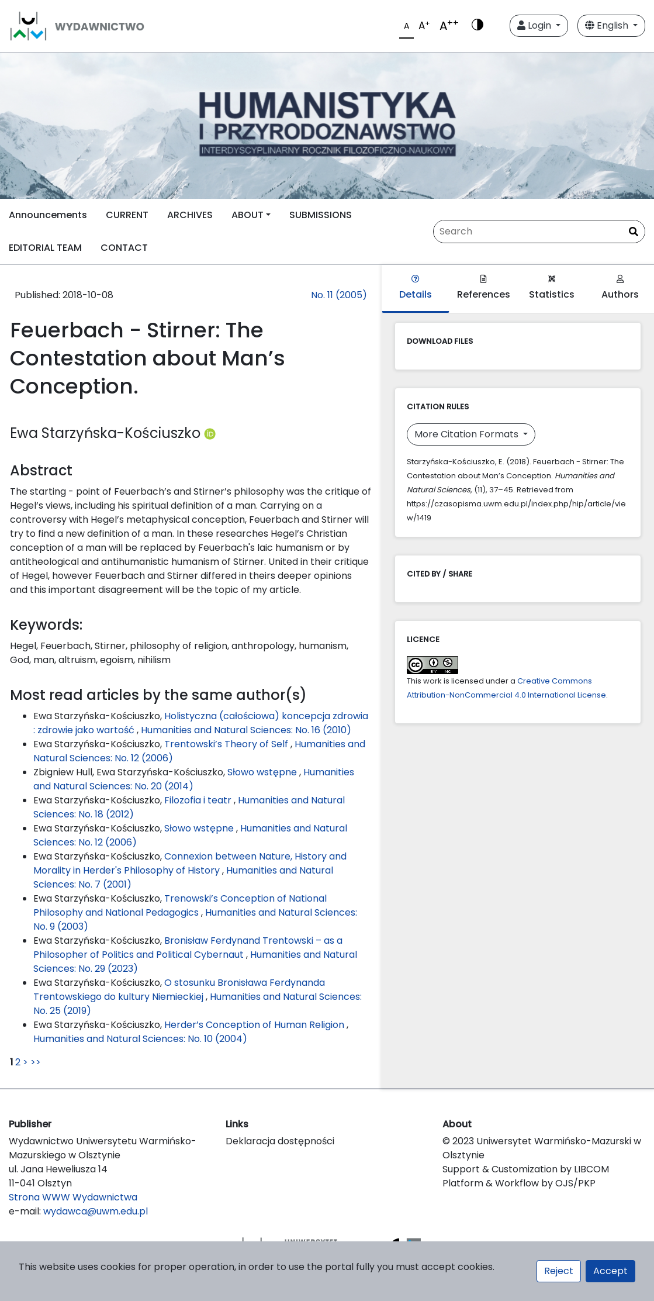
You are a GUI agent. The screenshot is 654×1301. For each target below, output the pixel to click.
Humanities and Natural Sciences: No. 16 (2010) (246, 730)
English (608, 25)
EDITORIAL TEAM (45, 247)
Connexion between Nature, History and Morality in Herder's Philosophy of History (190, 863)
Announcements (48, 215)
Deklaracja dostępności (280, 1141)
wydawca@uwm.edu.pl (95, 1211)
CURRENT (127, 215)
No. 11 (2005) (339, 295)
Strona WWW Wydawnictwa (73, 1197)
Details (415, 288)
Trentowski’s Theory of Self (227, 744)
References (483, 288)
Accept (610, 1271)
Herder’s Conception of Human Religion (255, 1024)
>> (35, 1062)
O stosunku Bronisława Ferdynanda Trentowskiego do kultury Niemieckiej (179, 989)
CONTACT (124, 247)
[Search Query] (539, 231)
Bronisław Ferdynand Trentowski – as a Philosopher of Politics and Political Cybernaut (187, 947)
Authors (620, 288)
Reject (558, 1271)
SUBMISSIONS (320, 215)
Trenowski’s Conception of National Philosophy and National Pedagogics (180, 905)
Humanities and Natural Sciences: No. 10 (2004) (140, 1038)
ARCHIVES (190, 215)
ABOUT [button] (247, 215)
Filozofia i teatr (199, 800)
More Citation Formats (467, 434)
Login (535, 25)
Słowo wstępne (263, 772)
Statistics (552, 288)
